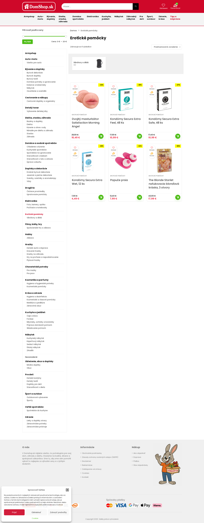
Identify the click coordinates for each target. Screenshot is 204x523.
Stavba (30, 133)
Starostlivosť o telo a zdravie (40, 159)
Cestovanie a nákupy (36, 97)
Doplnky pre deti (34, 384)
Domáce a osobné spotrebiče (41, 143)
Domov (73, 30)
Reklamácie (87, 465)
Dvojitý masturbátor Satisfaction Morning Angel (86, 122)
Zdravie (29, 417)
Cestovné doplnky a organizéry (41, 101)
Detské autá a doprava (37, 248)
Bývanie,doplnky (51, 17)
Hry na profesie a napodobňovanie (42, 257)
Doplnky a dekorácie (36, 168)
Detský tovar (32, 107)
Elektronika (93, 16)
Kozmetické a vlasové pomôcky (41, 299)
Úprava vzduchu (34, 162)
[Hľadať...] (136, 6)
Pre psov (31, 273)
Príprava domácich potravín (39, 325)
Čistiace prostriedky (36, 191)
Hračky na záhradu (35, 254)
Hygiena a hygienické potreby (40, 283)
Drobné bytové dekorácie (38, 172)
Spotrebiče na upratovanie (39, 153)
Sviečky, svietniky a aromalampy (41, 178)
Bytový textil (32, 79)
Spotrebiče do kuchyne (37, 410)
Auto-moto (41, 17)
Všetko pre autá (34, 62)
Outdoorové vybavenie (37, 397)
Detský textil (32, 381)
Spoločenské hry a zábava (39, 228)
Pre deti (142, 17)
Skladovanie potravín (36, 328)
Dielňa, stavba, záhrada (63, 19)
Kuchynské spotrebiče (37, 150)
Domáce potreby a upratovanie (41, 82)
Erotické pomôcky (34, 214)
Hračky (29, 244)
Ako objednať (139, 453)
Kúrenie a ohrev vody (36, 127)
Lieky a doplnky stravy (37, 420)
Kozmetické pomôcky (36, 286)
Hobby (28, 234)
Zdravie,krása (163, 17)
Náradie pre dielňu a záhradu (40, 130)
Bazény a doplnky (35, 121)
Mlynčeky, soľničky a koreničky (40, 322)
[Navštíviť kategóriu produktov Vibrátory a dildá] (88, 63)
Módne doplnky (33, 365)
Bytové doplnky (34, 76)
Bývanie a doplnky (35, 69)
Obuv (29, 368)
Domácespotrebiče (78, 17)
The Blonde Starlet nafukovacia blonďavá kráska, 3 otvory (164, 183)
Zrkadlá (30, 350)
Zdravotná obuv (34, 306)
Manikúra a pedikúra (36, 302)
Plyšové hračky (33, 260)
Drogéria (30, 187)
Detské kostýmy (34, 378)
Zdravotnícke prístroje (37, 426)
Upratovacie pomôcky (37, 194)
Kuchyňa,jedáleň (106, 17)
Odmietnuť (36, 512)
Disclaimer (86, 461)
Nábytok (118, 16)
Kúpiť (101, 136)
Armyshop (29, 16)
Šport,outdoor (151, 17)
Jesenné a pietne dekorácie (39, 175)
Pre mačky (31, 270)
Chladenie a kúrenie (36, 146)
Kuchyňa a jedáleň (35, 312)
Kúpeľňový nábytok (35, 341)
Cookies (35, 518)
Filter (27, 42)
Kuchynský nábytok (35, 338)
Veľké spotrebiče (34, 407)
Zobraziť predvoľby (58, 512)
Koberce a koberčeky (36, 85)
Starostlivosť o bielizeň (37, 156)
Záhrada (30, 136)
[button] (67, 490)
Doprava (137, 457)
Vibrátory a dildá (34, 217)
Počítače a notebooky (37, 207)
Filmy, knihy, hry (33, 224)
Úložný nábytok (33, 347)
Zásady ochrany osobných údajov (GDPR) (100, 457)
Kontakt (85, 477)
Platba (136, 461)
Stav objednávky (140, 465)
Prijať (14, 512)
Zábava (30, 238)
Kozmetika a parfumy (36, 280)
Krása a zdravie (33, 293)
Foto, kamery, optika (36, 204)
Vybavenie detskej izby (37, 111)
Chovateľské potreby (36, 266)
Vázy (29, 181)
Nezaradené (31, 357)
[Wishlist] (163, 5)
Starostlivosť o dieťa (36, 387)
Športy (30, 400)
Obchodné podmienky (92, 453)
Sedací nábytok (34, 344)
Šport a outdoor (33, 393)
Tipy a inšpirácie (175, 17)
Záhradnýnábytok (131, 17)
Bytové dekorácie (35, 72)
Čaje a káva (32, 316)
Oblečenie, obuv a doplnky (39, 361)
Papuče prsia (119, 180)
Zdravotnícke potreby (37, 423)
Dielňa (29, 124)
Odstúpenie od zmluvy (91, 469)
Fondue (30, 319)
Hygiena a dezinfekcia (37, 296)
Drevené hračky (34, 251)
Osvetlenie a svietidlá (36, 91)
